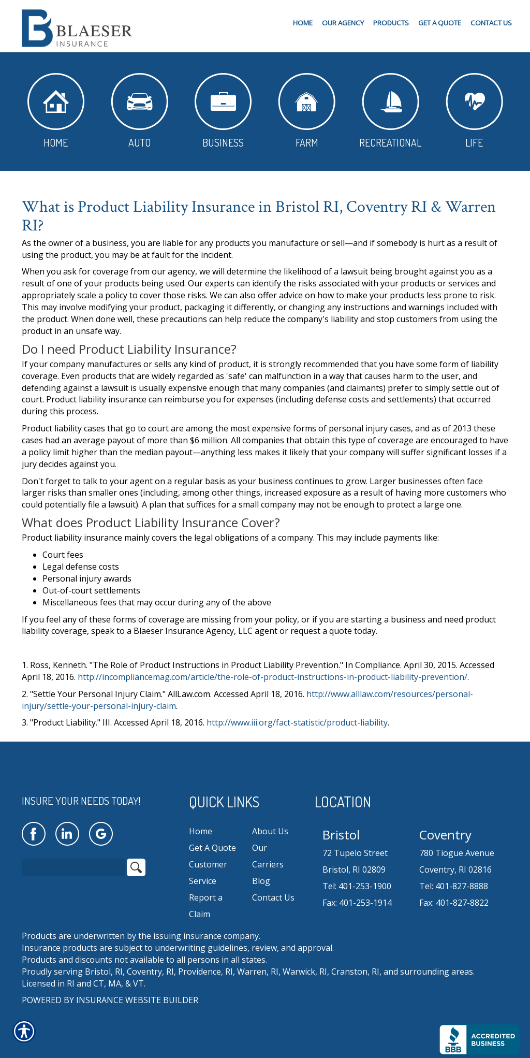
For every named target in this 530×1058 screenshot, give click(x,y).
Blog (261, 881)
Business (223, 111)
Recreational (390, 111)
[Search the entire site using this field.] (73, 867)
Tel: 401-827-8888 (453, 886)
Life (474, 111)
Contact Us (273, 897)
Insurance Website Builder (137, 1000)
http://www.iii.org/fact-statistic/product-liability (297, 722)
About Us (270, 831)
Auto (139, 111)
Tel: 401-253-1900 (356, 886)
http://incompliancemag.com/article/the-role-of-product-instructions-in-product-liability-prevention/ (272, 677)
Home (55, 111)
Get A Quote (212, 847)
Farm (306, 111)
